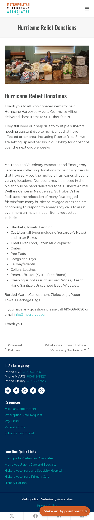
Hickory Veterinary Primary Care (27, 476)
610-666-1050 (32, 372)
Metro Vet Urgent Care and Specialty (30, 464)
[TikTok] (33, 390)
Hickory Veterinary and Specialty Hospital (33, 470)
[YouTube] (8, 390)
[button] (87, 8)
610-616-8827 (36, 376)
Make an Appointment (20, 409)
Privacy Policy (47, 505)
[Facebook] (16, 390)
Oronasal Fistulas (13, 348)
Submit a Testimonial (19, 433)
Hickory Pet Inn (16, 483)
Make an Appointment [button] (65, 511)
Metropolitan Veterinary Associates (29, 458)
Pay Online (12, 421)
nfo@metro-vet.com (31, 314)
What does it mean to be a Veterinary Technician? (59, 348)
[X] (41, 390)
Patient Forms (15, 427)
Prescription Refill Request (23, 415)
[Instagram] (24, 390)
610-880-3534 (36, 381)
